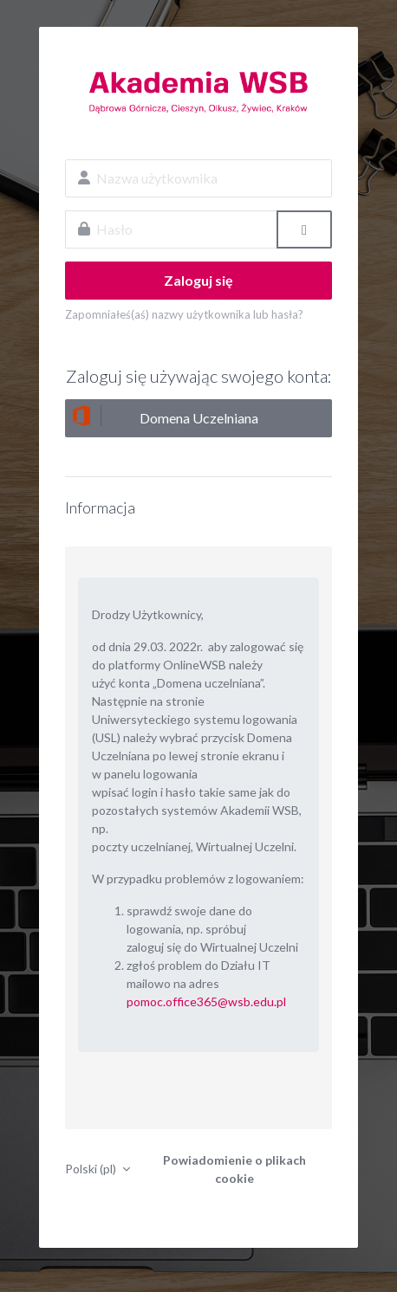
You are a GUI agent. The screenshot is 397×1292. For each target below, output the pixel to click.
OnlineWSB (198, 92)
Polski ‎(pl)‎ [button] (92, 1168)
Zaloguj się (198, 280)
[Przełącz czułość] (304, 229)
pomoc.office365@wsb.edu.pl (206, 1001)
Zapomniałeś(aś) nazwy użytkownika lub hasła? (184, 314)
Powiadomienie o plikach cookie (234, 1169)
